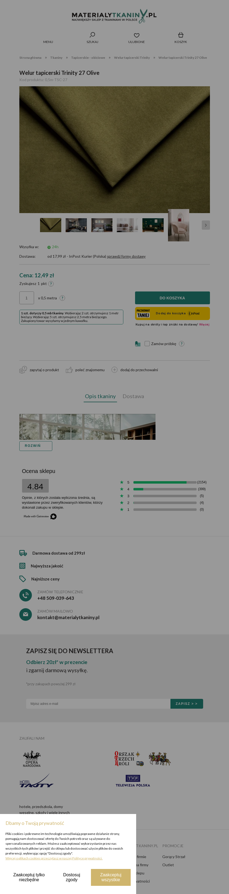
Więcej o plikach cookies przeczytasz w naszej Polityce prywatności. (54, 858)
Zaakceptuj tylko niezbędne (29, 877)
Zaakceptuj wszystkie (110, 877)
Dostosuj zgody (71, 877)
